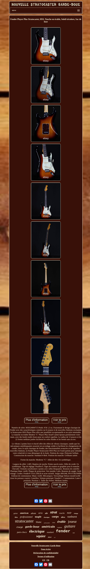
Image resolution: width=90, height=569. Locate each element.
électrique (37, 531)
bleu (16, 517)
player (50, 537)
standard (50, 532)
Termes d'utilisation (45, 556)
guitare (69, 526)
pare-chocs (22, 532)
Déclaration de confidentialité (45, 553)
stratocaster (24, 521)
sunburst (72, 516)
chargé (19, 527)
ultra (63, 517)
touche (62, 513)
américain (48, 526)
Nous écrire (46, 549)
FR (48, 560)
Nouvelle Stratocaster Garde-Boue (45, 545)
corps (55, 516)
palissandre (47, 523)
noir (69, 512)
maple (38, 516)
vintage (76, 513)
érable (61, 521)
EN (43, 560)
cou (53, 523)
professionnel (26, 517)
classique (47, 517)
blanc (39, 521)
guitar (16, 513)
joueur (72, 521)
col (54, 537)
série (40, 513)
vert (74, 532)
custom (59, 527)
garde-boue (32, 526)
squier (41, 536)
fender (63, 531)
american (24, 513)
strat (53, 512)
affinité (33, 513)
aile (46, 513)
